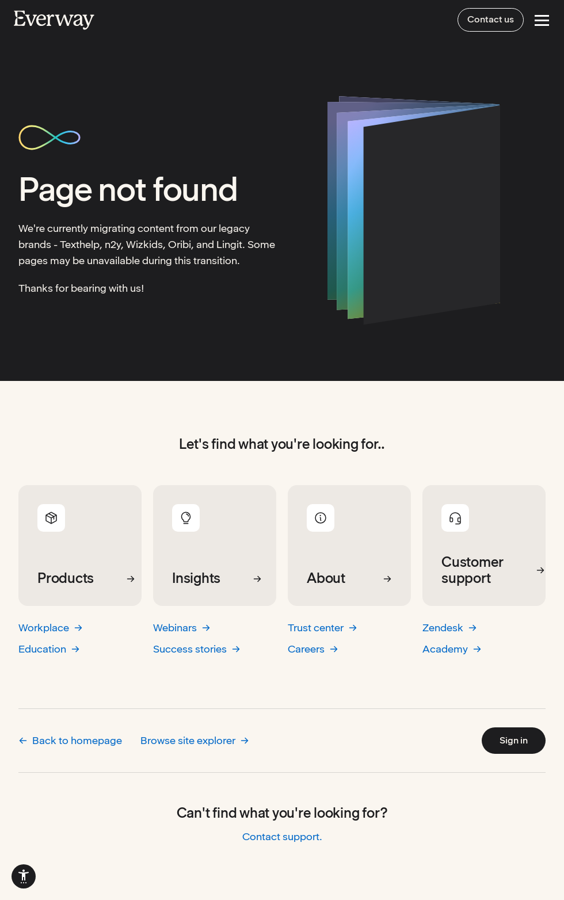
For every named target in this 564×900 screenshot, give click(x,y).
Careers (313, 649)
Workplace (50, 627)
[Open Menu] (541, 20)
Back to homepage (70, 740)
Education (49, 649)
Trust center (322, 627)
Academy (452, 649)
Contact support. (282, 836)
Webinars (182, 627)
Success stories (197, 649)
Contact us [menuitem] (490, 19)
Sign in (514, 740)
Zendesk (449, 627)
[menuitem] (24, 876)
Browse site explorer (194, 740)
